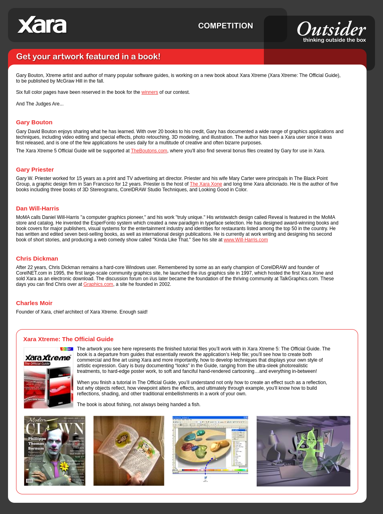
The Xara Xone (206, 184)
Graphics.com (98, 284)
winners (150, 92)
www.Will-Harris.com (246, 240)
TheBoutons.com (149, 151)
